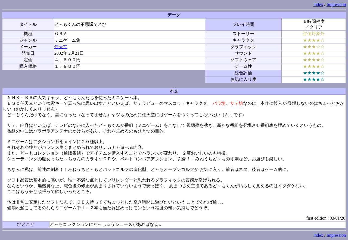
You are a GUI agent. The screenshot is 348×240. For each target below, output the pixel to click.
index (318, 4)
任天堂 (60, 46)
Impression (336, 4)
